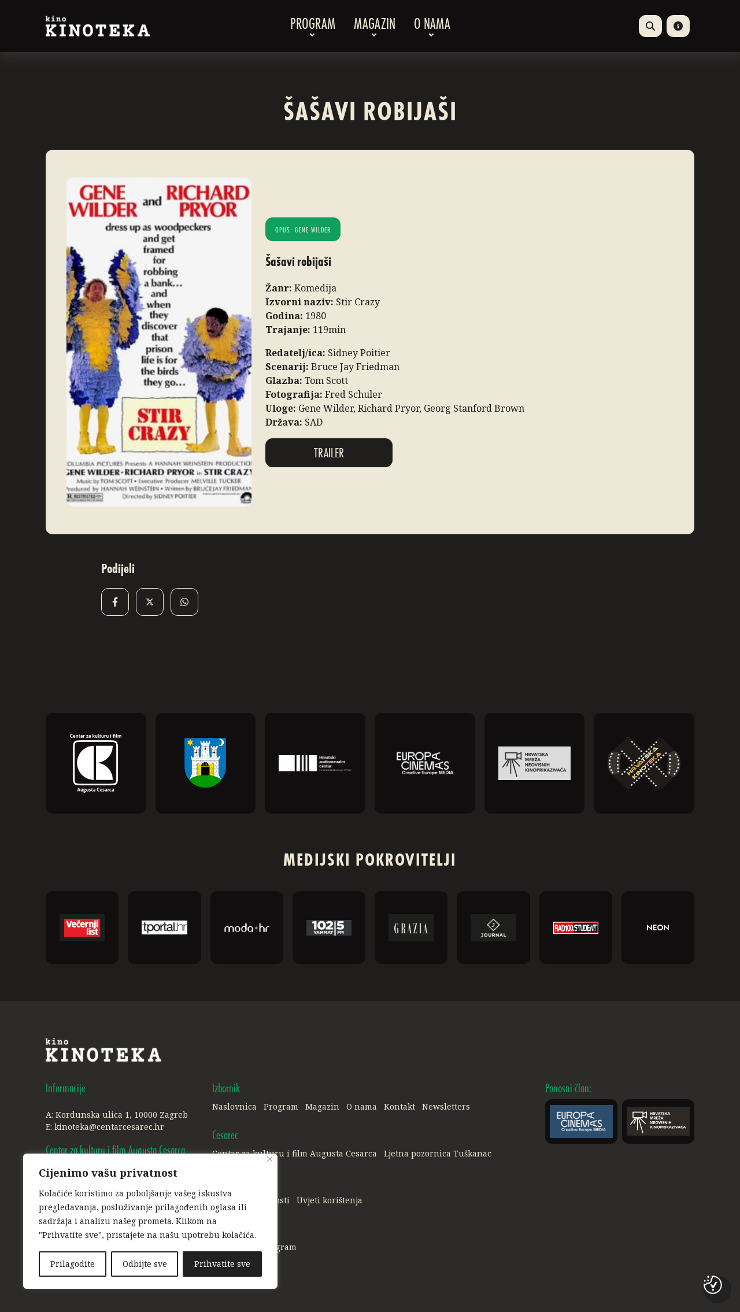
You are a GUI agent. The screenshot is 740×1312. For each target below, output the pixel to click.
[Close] (269, 1159)
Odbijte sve (145, 1263)
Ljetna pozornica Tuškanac (437, 1153)
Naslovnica (234, 1106)
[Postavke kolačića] (713, 1285)
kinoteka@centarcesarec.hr (109, 1126)
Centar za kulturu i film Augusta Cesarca (294, 1153)
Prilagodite (72, 1263)
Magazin (374, 26)
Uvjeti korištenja (329, 1200)
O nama (432, 26)
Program (312, 26)
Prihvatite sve (222, 1263)
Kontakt (399, 1106)
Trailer (329, 454)
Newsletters (446, 1106)
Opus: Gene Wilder (303, 231)
